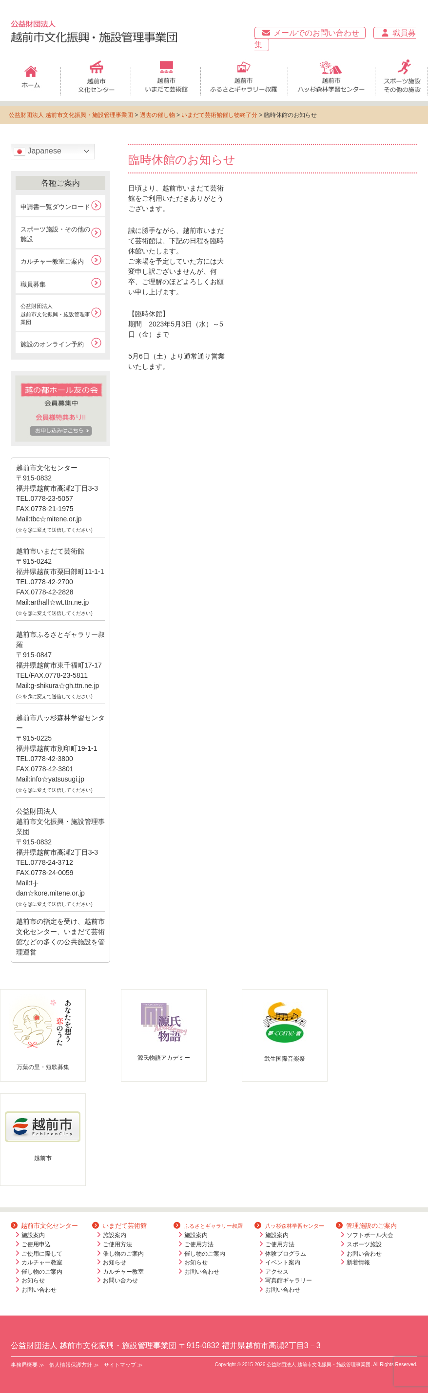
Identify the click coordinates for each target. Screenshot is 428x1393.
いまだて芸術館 (119, 1225)
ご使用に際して (41, 1253)
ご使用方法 (117, 1244)
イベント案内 (282, 1262)
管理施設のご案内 (366, 1225)
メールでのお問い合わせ (310, 33)
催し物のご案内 (41, 1271)
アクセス (277, 1271)
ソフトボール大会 (370, 1235)
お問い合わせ (39, 1289)
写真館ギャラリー (288, 1280)
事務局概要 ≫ (27, 1365)
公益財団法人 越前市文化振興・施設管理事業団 (71, 115)
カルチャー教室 (41, 1262)
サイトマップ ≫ (123, 1365)
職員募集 (33, 284)
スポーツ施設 (364, 1244)
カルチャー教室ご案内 (52, 261)
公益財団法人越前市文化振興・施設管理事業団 (55, 314)
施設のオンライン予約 (52, 344)
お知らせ (33, 1280)
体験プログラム (285, 1253)
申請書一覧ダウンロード (55, 206)
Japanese (37, 151)
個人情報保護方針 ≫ (74, 1365)
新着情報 (358, 1262)
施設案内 (33, 1235)
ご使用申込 (36, 1244)
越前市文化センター (44, 1225)
